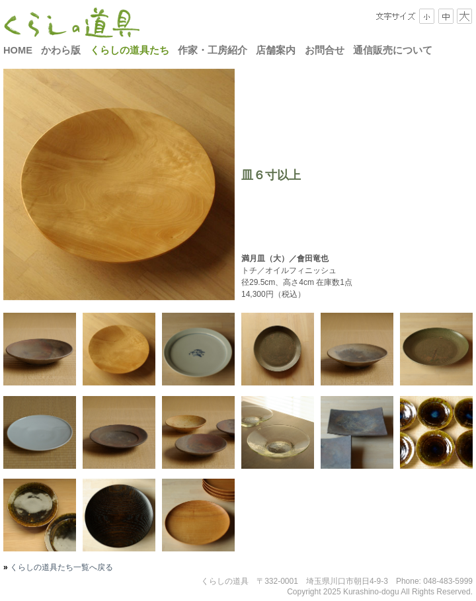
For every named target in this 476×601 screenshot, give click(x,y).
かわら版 (61, 50)
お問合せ (324, 50)
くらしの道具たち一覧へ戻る (60, 567)
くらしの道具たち (129, 50)
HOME (17, 50)
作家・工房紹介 (212, 50)
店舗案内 (276, 50)
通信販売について (392, 50)
